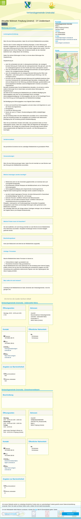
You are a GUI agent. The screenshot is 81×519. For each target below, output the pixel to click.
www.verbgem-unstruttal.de (62, 43)
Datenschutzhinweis (10, 514)
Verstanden (70, 514)
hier (36, 509)
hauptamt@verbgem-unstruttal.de (64, 37)
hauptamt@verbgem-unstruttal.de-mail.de (66, 39)
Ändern (4, 24)
